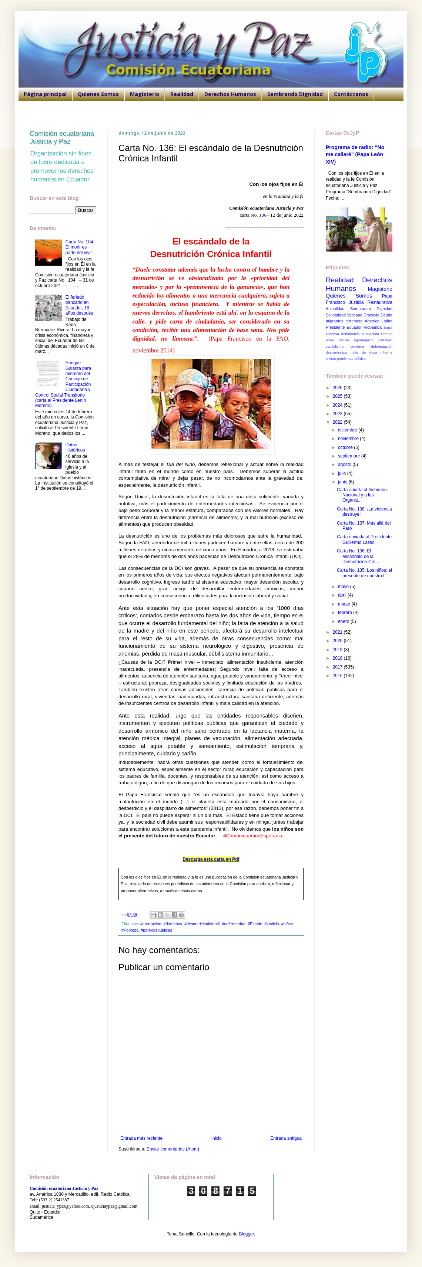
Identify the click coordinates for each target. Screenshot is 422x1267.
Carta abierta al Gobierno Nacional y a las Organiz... (362, 495)
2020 (338, 640)
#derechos (172, 924)
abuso (344, 340)
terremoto (353, 321)
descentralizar (337, 352)
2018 (338, 658)
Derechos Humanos (230, 94)
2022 (338, 422)
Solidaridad (336, 315)
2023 (338, 413)
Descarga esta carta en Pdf (210, 859)
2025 (338, 396)
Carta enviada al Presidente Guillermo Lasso (364, 539)
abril (343, 595)
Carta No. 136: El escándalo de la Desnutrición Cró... (358, 556)
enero (344, 621)
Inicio (216, 1138)
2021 (338, 632)
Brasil (388, 327)
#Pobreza (129, 930)
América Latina (378, 321)
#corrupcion (150, 924)
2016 (338, 675)
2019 (338, 649)
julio (342, 473)
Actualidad (335, 308)
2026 (338, 387)
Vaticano (354, 315)
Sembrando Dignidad (295, 94)
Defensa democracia (342, 334)
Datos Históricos (75, 447)
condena (357, 346)
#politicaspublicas (156, 930)
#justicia (272, 924)
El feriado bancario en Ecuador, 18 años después (79, 305)
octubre (346, 447)
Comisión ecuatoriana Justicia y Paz (62, 137)
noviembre (349, 438)
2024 (338, 405)
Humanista (370, 334)
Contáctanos (351, 94)
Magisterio (144, 94)
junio (343, 482)
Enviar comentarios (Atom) (173, 1149)
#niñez (287, 924)
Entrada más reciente (141, 1138)
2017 (338, 667)
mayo (344, 586)
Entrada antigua (286, 1138)
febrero (345, 612)
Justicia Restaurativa (370, 302)
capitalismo (335, 346)
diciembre (348, 430)
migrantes (334, 321)
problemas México (351, 359)
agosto (345, 464)
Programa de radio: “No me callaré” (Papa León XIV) (355, 154)
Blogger (246, 1234)
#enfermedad (233, 924)
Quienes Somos (98, 94)
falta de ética (364, 352)
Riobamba (373, 327)
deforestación (381, 346)
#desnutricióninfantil (202, 924)
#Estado (255, 924)
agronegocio (364, 340)
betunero (385, 340)
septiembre (349, 456)
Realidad (181, 94)
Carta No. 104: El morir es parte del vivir (80, 247)
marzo (345, 604)
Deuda (386, 315)
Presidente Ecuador (344, 327)
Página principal (45, 94)
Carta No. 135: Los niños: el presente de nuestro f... (364, 573)
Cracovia (371, 315)
